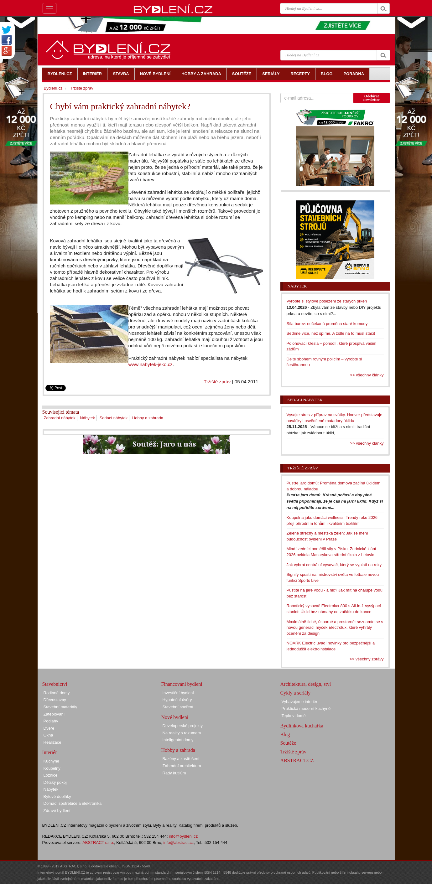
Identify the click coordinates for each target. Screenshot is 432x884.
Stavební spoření (178, 707)
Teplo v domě (294, 715)
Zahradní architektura (182, 765)
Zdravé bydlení (57, 810)
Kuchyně (52, 761)
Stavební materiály (60, 707)
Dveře (49, 728)
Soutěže (288, 743)
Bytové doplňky (57, 796)
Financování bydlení (181, 684)
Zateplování (54, 714)
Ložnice (51, 775)
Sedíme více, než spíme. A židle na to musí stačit (331, 333)
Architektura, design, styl (305, 684)
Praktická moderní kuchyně (306, 708)
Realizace (52, 742)
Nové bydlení (175, 717)
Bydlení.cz (53, 88)
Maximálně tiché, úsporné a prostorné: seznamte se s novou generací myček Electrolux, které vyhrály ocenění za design (335, 627)
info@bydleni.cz (183, 836)
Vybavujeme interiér (299, 701)
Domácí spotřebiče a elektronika (73, 803)
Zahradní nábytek (59, 418)
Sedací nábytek (114, 418)
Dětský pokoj (55, 782)
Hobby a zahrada (147, 418)
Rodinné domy (57, 692)
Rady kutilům (174, 773)
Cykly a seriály (295, 692)
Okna (48, 735)
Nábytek (87, 418)
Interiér (49, 752)
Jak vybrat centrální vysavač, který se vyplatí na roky (334, 564)
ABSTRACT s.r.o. (98, 842)
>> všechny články (367, 375)
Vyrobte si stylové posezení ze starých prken (327, 301)
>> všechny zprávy (366, 659)
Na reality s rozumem (182, 733)
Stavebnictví (54, 684)
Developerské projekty (183, 725)
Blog (285, 734)
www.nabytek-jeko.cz (150, 364)
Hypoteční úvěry (177, 699)
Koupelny (52, 768)
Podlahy (51, 721)
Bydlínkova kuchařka (301, 725)
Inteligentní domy (178, 739)
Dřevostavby (55, 699)
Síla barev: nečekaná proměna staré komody (327, 323)
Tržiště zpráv (217, 381)
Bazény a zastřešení (181, 758)
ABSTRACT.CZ (297, 760)
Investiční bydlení (178, 692)
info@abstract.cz (179, 842)
